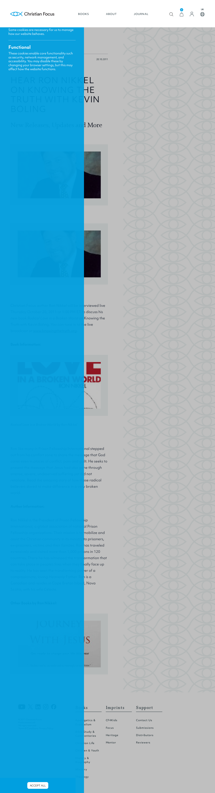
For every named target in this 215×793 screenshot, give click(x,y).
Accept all (38, 785)
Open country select (202, 14)
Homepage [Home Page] (32, 14)
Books (83, 14)
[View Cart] (182, 14)
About (111, 14)
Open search (171, 14)
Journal (141, 14)
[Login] (192, 14)
